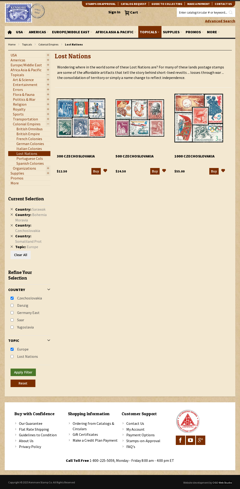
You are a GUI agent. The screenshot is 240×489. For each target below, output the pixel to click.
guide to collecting (166, 4)
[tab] (29, 290)
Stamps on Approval (101, 4)
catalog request (133, 4)
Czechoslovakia (29, 298)
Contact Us (135, 423)
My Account (135, 429)
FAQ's (130, 446)
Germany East (28, 312)
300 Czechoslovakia (76, 156)
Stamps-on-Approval (143, 440)
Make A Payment (198, 4)
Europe (23, 349)
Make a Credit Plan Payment (95, 440)
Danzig (22, 305)
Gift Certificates (85, 434)
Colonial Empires (48, 44)
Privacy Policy (30, 446)
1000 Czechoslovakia (194, 156)
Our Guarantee (30, 423)
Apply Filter (23, 372)
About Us (26, 440)
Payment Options (140, 435)
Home (11, 44)
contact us (223, 4)
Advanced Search (220, 21)
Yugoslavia (25, 327)
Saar (20, 319)
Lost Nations (27, 356)
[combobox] (206, 12)
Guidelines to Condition (38, 435)
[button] (105, 171)
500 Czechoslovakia (135, 156)
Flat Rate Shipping (34, 429)
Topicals (27, 44)
